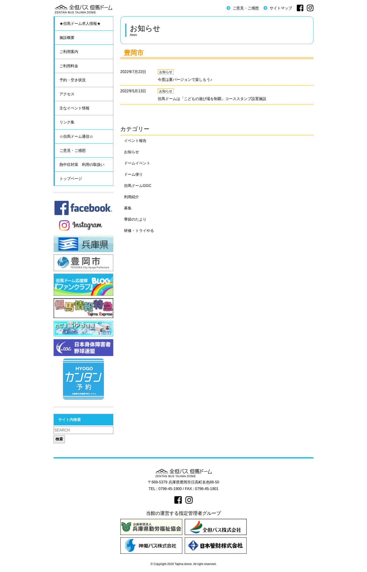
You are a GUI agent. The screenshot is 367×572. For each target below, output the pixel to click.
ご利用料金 (68, 66)
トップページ (70, 179)
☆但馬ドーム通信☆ (76, 136)
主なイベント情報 (74, 108)
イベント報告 (135, 141)
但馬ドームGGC (137, 186)
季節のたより (135, 219)
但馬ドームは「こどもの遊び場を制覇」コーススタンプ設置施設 (212, 99)
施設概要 (66, 38)
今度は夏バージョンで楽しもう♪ (185, 80)
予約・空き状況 (72, 80)
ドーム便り (133, 174)
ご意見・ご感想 (246, 8)
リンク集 (66, 122)
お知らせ (165, 72)
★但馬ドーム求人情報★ (80, 24)
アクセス (66, 94)
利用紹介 (131, 197)
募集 (128, 208)
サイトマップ (281, 8)
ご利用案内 (68, 52)
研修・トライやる (139, 231)
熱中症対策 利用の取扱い (81, 165)
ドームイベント (137, 163)
